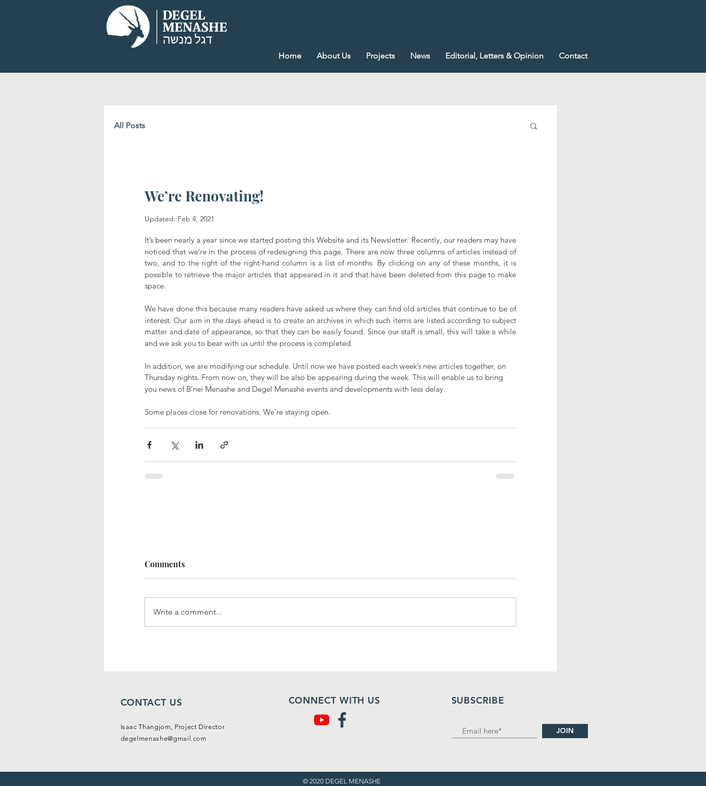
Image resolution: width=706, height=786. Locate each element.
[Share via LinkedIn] (199, 445)
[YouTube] (321, 719)
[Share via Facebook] (149, 445)
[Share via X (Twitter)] (174, 445)
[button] (534, 126)
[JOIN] (565, 731)
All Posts (129, 125)
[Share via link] (224, 445)
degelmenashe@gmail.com (164, 738)
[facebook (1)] (342, 719)
